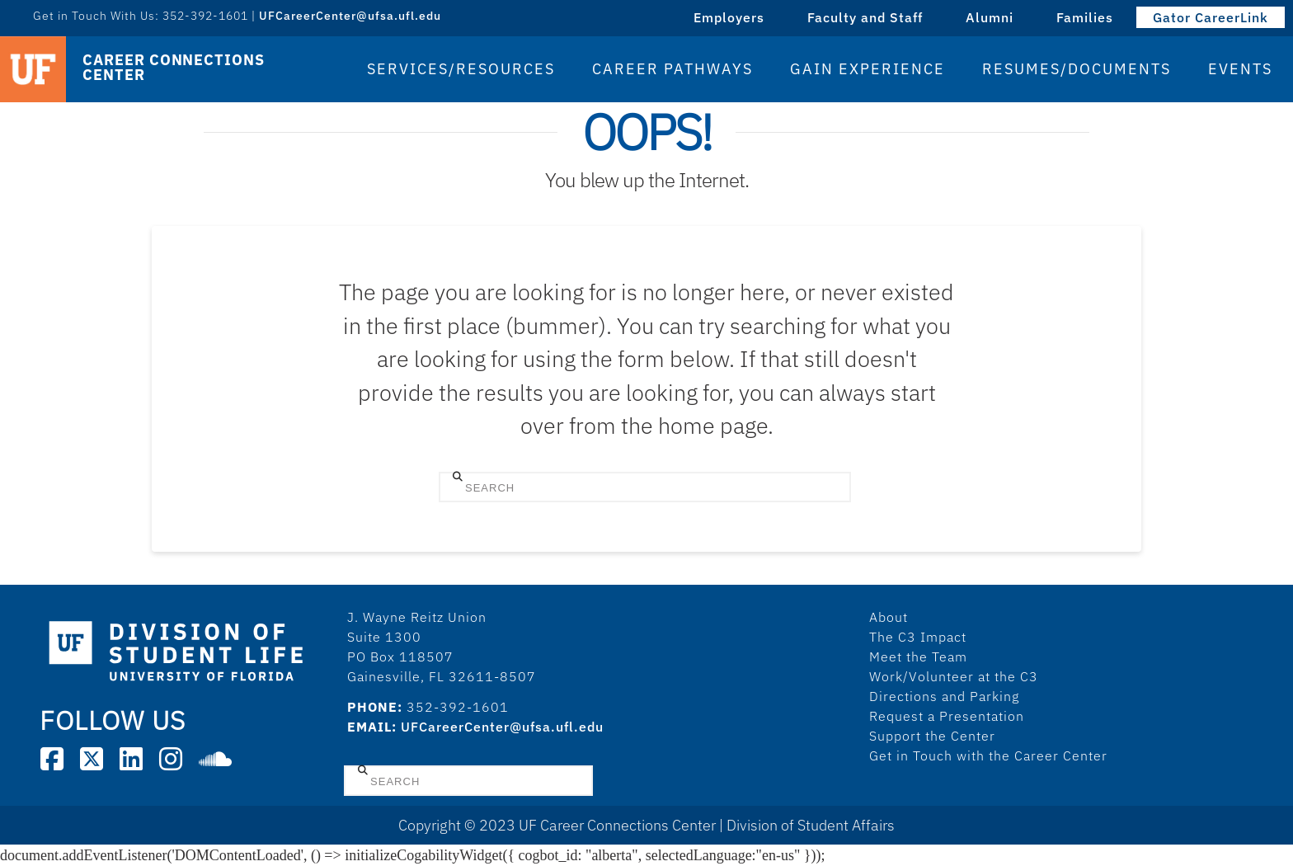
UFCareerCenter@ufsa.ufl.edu (350, 15)
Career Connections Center (173, 67)
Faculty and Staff (865, 17)
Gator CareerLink (1210, 17)
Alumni (989, 17)
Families (1084, 17)
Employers (729, 17)
